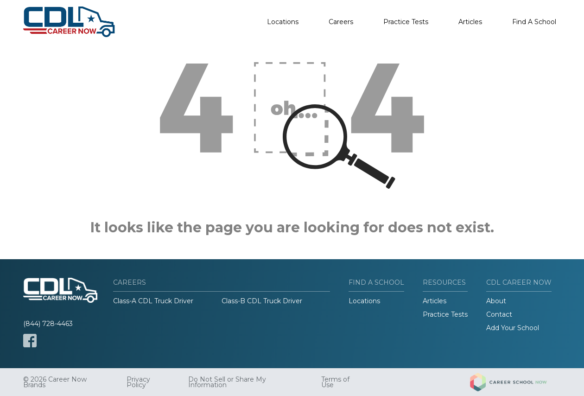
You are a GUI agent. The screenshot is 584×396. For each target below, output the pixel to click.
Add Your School (512, 328)
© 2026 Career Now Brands (55, 382)
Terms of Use (335, 382)
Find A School (534, 22)
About (496, 301)
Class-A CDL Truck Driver (153, 301)
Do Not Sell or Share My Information (227, 382)
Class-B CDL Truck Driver (262, 301)
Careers (341, 22)
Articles (470, 22)
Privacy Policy (138, 382)
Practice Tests (405, 22)
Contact (499, 314)
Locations (282, 22)
